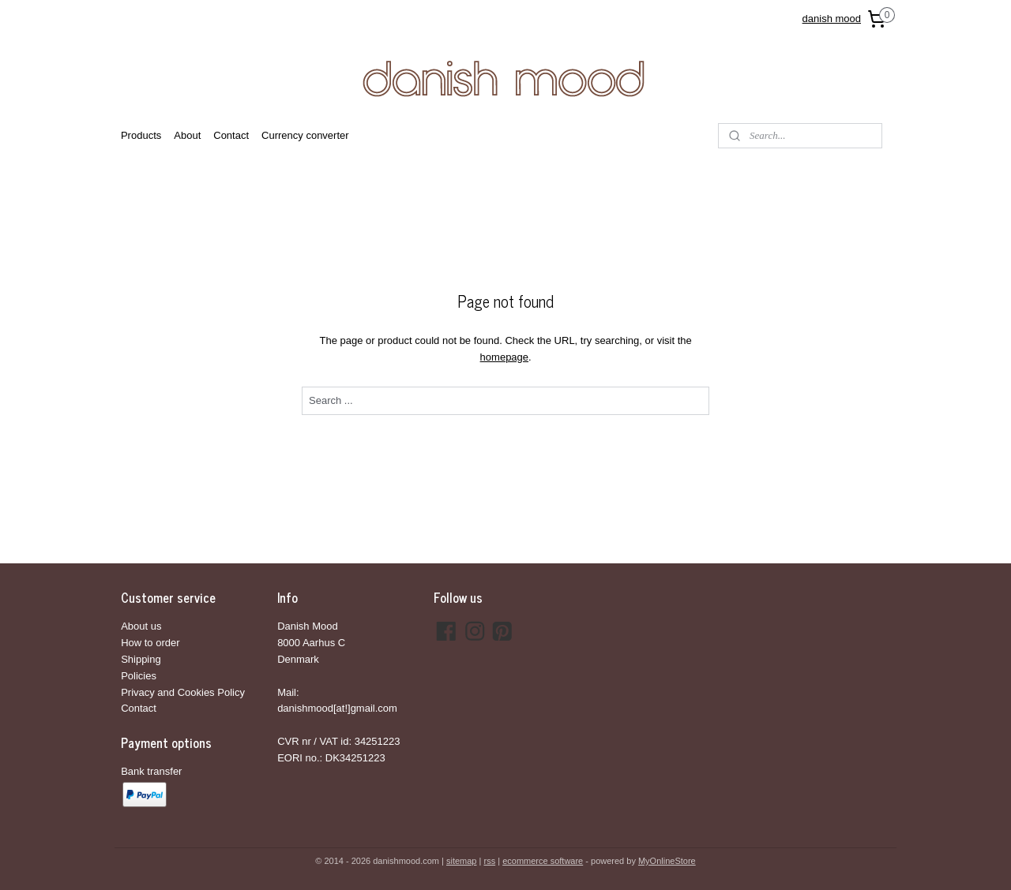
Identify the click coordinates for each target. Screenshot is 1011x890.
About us (141, 626)
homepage (503, 357)
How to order (150, 643)
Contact (231, 135)
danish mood (831, 18)
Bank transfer (151, 771)
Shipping (141, 659)
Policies (138, 676)
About (187, 135)
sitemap (461, 861)
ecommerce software (542, 861)
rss (489, 861)
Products (141, 135)
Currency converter (305, 135)
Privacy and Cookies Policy (183, 692)
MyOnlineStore (667, 861)
